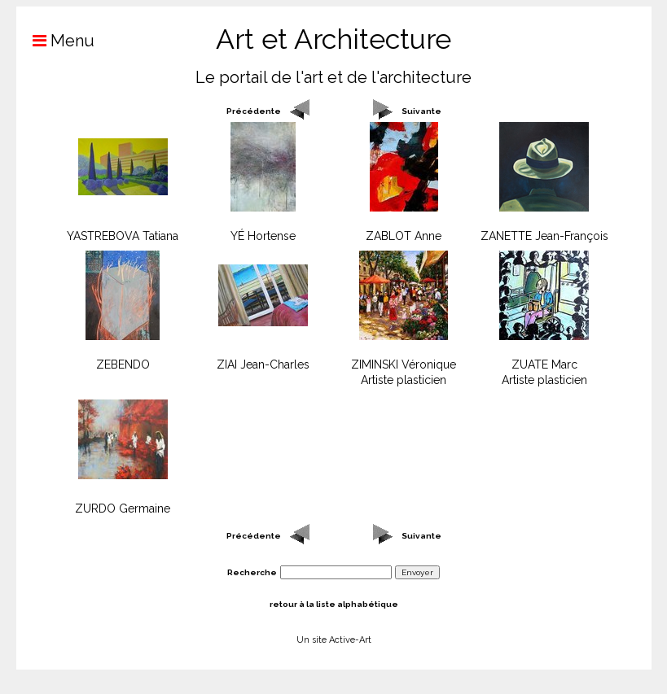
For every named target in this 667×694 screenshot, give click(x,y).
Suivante (421, 111)
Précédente (253, 111)
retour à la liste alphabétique (334, 604)
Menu (55, 40)
